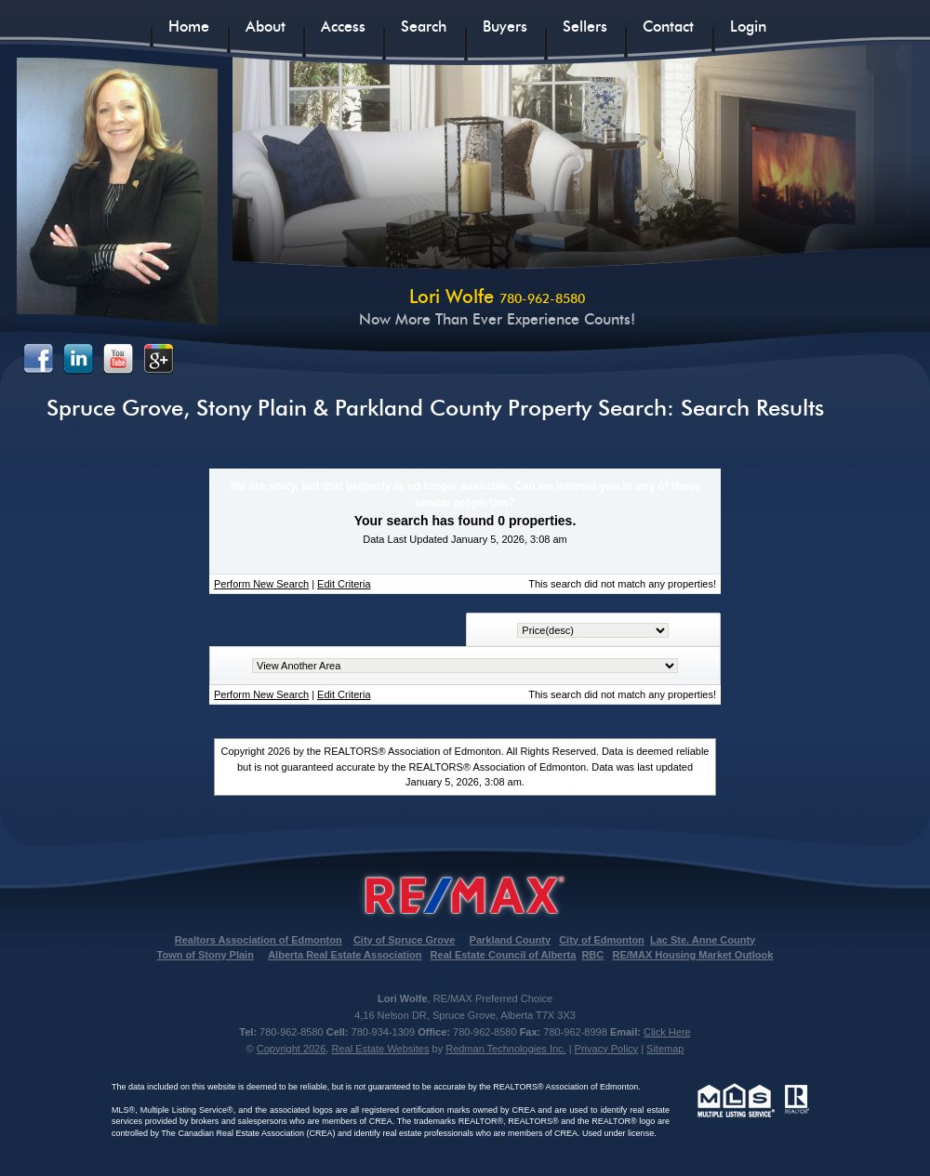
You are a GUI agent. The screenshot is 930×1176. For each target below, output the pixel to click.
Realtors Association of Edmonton (258, 939)
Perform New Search (261, 583)
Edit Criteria (343, 583)
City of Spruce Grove (404, 939)
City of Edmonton (601, 939)
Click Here (667, 1031)
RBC (592, 954)
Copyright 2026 (291, 1048)
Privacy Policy (606, 1048)
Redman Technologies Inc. (505, 1048)
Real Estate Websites (380, 1048)
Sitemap (665, 1048)
